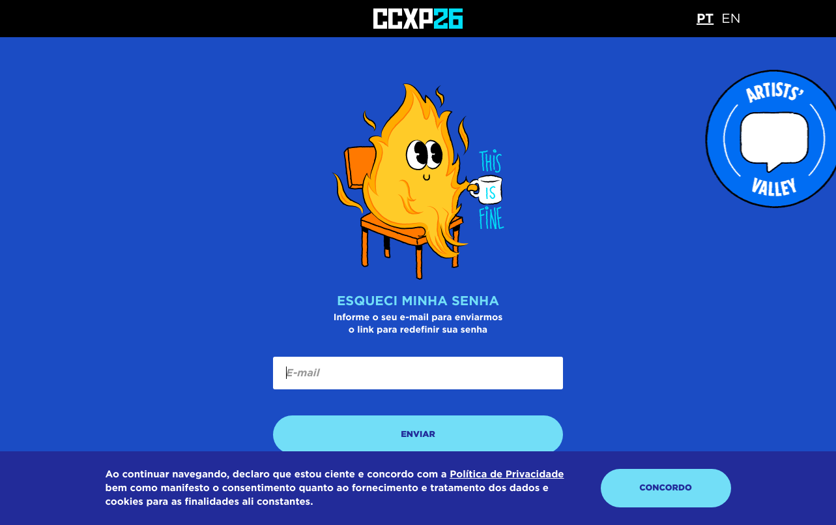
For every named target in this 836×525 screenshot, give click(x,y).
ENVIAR (418, 435)
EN (730, 18)
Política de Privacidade (507, 474)
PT (705, 18)
